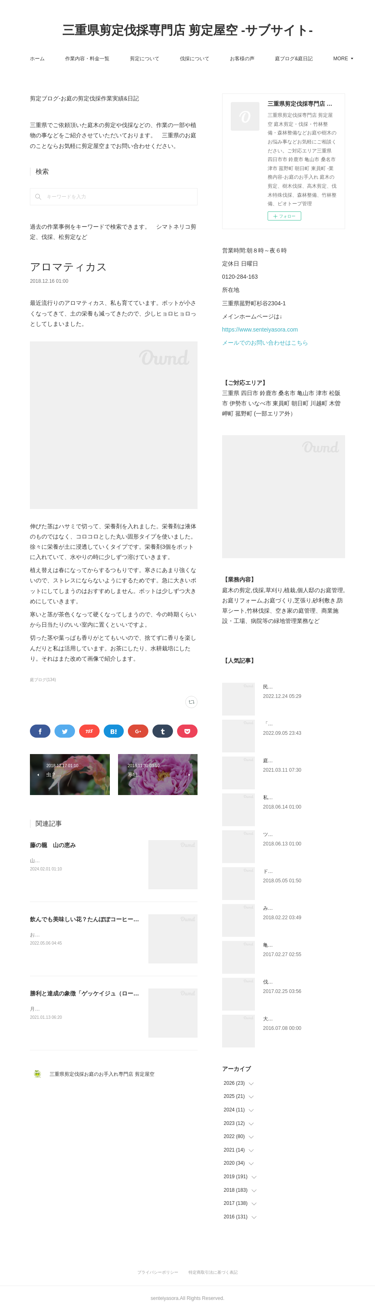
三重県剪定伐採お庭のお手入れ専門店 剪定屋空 (104, 1074)
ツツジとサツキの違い (287, 834)
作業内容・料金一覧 (112, 58)
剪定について (169, 58)
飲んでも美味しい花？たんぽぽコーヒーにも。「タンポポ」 (107, 919)
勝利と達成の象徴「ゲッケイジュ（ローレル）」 (93, 993)
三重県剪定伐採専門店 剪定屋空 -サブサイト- (187, 30)
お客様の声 (267, 58)
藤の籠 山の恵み (53, 845)
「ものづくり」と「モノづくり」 (300, 724)
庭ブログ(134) (43, 679)
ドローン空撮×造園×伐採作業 (295, 871)
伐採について (219, 58)
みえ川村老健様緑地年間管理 (295, 908)
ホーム (62, 58)
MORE (307, 58)
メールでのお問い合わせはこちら (265, 342)
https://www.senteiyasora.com (260, 329)
